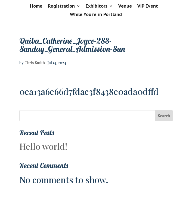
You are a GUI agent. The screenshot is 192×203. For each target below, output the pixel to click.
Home (36, 6)
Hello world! (43, 146)
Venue (125, 6)
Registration (61, 6)
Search (164, 115)
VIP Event (147, 6)
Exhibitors (96, 6)
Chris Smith (34, 62)
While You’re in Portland (96, 14)
